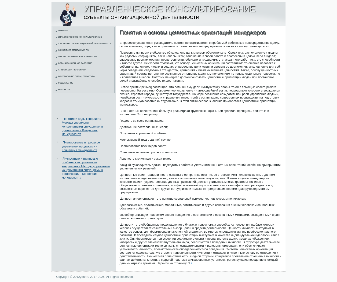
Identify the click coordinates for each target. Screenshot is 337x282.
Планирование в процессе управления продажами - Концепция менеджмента (81, 146)
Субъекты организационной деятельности (84, 43)
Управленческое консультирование (80, 37)
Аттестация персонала (72, 70)
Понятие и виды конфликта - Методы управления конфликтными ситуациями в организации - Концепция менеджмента (82, 126)
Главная (63, 30)
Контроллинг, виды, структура (76, 76)
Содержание (65, 83)
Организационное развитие (75, 63)
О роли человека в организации (77, 56)
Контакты (64, 89)
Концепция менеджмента (73, 50)
